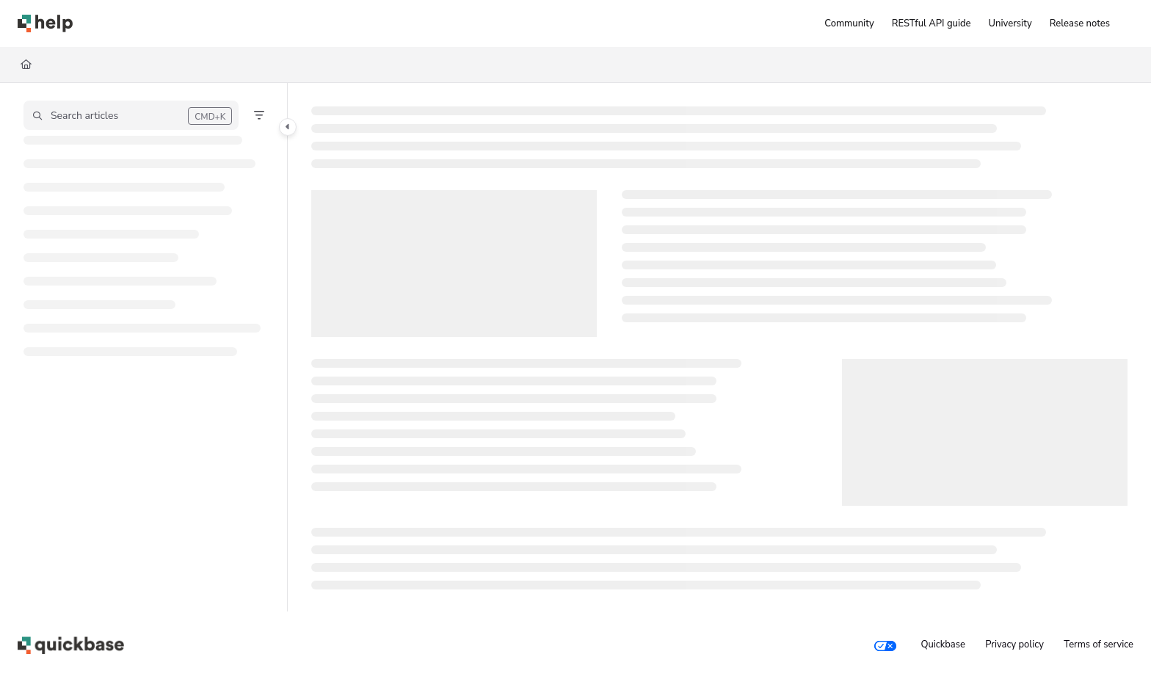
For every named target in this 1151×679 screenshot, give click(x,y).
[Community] (849, 23)
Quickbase (943, 644)
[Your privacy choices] (885, 645)
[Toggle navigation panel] (288, 127)
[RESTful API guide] (931, 23)
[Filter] (259, 115)
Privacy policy (1014, 644)
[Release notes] (1080, 23)
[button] (131, 115)
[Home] (45, 23)
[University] (1010, 23)
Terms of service (1098, 644)
